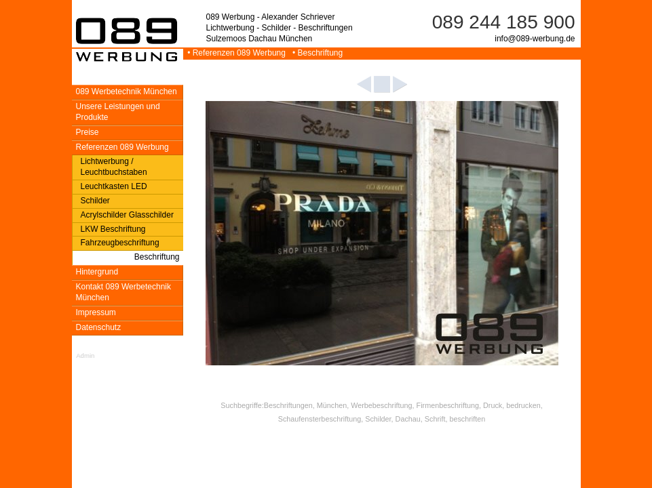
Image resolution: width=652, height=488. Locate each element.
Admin (85, 355)
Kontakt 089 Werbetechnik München (124, 292)
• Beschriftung (315, 53)
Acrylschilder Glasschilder (127, 215)
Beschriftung (157, 257)
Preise (87, 132)
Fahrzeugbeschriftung (120, 242)
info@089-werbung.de (535, 38)
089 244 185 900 (503, 22)
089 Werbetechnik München (126, 91)
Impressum (96, 312)
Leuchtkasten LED (114, 186)
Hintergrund (97, 272)
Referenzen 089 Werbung (122, 147)
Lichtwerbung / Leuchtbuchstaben (114, 167)
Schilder (95, 200)
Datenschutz (98, 327)
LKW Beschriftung (113, 229)
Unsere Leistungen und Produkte (118, 112)
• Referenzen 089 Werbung (235, 53)
